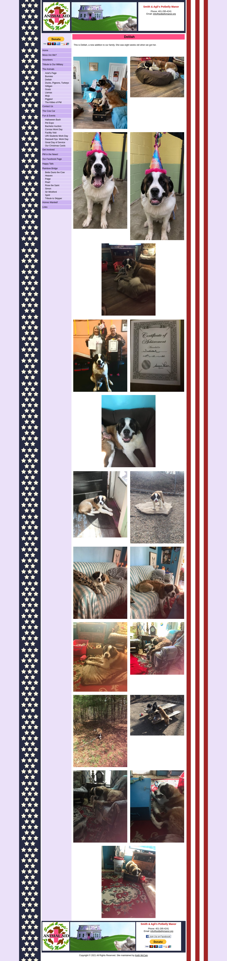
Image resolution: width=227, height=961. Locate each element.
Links (45, 207)
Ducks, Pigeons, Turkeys (57, 83)
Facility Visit (51, 132)
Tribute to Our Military (52, 64)
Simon (48, 188)
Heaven (49, 175)
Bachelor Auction (53, 126)
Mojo (47, 96)
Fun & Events (48, 115)
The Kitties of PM (53, 102)
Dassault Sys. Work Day (56, 139)
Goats (48, 89)
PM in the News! (50, 154)
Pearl (47, 182)
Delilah (48, 79)
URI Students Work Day (56, 136)
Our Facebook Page (52, 159)
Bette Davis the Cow (55, 172)
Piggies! (49, 99)
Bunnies (49, 76)
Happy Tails (48, 163)
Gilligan (48, 86)
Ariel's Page (51, 73)
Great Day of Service (55, 142)
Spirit (47, 195)
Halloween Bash (53, 119)
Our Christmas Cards (55, 145)
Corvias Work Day (53, 129)
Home (45, 50)
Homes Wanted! (50, 202)
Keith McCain (141, 955)
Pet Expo (49, 123)
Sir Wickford (51, 192)
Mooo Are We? (49, 55)
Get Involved (48, 149)
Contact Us (47, 106)
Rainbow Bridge (50, 168)
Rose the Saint (52, 185)
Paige (48, 179)
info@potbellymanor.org (164, 14)
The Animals (48, 69)
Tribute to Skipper (53, 198)
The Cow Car (48, 111)
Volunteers (47, 59)
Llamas (48, 92)
